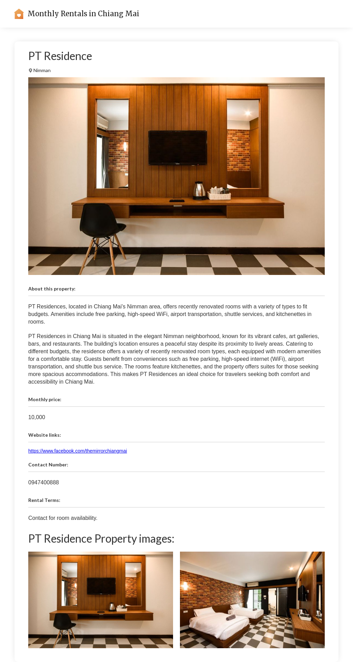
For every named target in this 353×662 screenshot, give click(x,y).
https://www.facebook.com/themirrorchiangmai (77, 451)
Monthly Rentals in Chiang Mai (83, 13)
